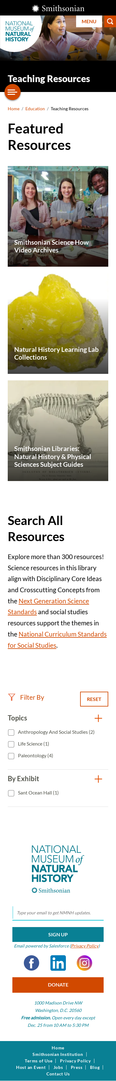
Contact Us (58, 1074)
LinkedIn (58, 963)
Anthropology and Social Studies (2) (56, 732)
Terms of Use (38, 1061)
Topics (17, 718)
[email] (58, 913)
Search (110, 21)
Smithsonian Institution (57, 1054)
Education (35, 108)
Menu (89, 21)
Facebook (31, 963)
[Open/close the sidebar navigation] (13, 92)
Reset (94, 699)
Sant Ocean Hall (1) (38, 792)
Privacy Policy (84, 945)
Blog (95, 1067)
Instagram (84, 963)
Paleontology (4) (35, 755)
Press (77, 1067)
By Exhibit (23, 778)
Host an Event (31, 1067)
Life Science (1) (33, 743)
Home (13, 108)
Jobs (58, 1067)
